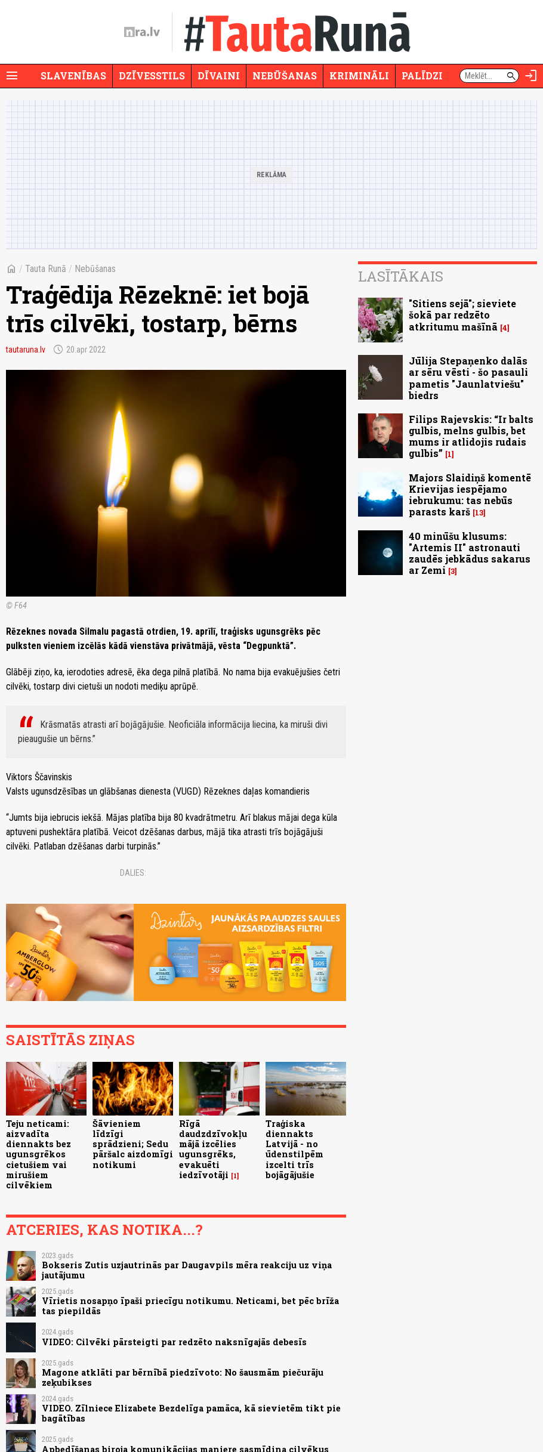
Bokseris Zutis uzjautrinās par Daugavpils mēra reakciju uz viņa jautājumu (187, 1270)
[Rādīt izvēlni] (12, 76)
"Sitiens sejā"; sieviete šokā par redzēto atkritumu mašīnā (462, 314)
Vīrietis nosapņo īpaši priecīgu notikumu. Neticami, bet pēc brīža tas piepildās (190, 1306)
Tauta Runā (45, 268)
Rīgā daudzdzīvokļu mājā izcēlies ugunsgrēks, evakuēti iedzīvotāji (213, 1149)
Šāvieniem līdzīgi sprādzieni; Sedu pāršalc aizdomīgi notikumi (132, 1144)
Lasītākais (400, 276)
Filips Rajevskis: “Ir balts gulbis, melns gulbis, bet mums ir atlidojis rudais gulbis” (471, 436)
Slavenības (73, 75)
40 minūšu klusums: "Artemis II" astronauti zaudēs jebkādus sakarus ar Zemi (469, 553)
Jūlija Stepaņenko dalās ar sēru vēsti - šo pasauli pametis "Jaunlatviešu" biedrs (468, 377)
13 (479, 512)
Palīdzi (422, 75)
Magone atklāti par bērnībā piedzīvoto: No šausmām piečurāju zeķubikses (182, 1377)
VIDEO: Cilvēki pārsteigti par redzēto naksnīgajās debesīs (174, 1342)
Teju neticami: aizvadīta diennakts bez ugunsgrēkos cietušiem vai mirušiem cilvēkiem (38, 1154)
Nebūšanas (284, 75)
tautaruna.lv (25, 349)
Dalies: (133, 873)
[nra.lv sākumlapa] (142, 32)
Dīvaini (219, 75)
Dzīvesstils (152, 75)
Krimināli (359, 75)
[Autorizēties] (531, 76)
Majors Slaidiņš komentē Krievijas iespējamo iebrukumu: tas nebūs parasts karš (470, 494)
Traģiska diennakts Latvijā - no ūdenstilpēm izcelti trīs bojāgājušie (294, 1149)
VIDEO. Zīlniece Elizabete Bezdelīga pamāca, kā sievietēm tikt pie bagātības (191, 1413)
